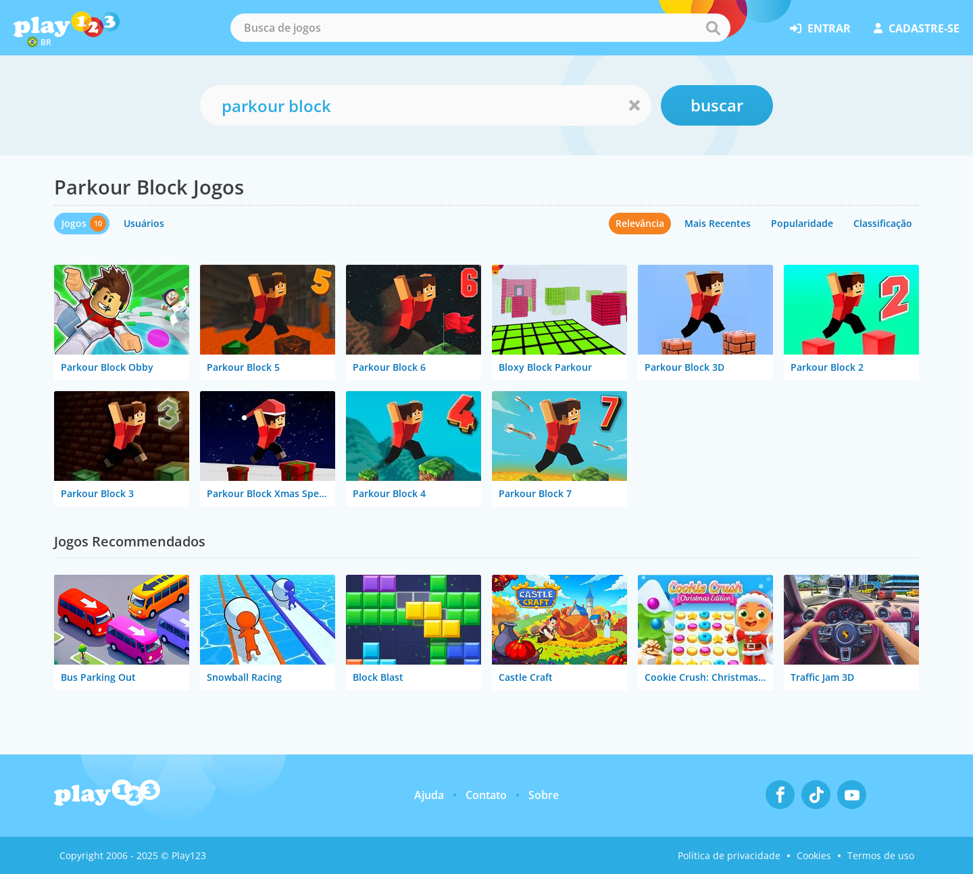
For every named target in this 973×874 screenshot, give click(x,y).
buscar (717, 105)
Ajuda (429, 795)
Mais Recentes (717, 223)
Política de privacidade (729, 855)
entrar (820, 28)
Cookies (814, 855)
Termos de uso (880, 855)
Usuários (144, 223)
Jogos (73, 223)
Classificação (882, 223)
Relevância (640, 223)
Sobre (543, 795)
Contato (486, 795)
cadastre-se (916, 28)
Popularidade (802, 223)
